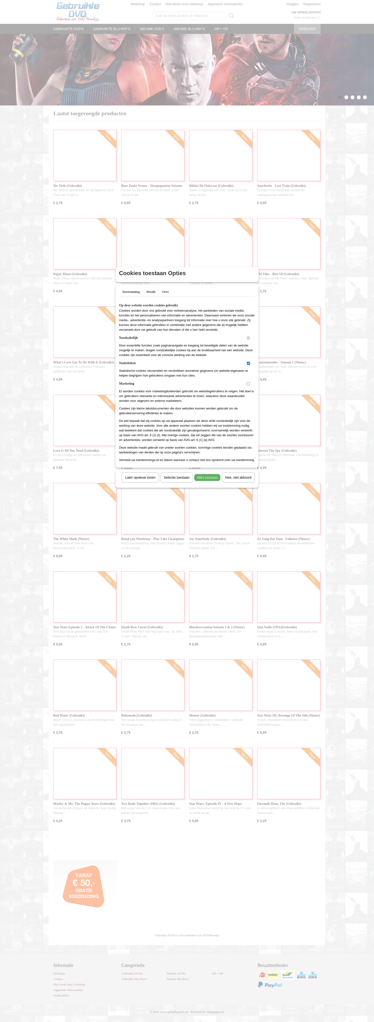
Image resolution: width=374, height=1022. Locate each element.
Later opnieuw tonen (140, 484)
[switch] (248, 344)
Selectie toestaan (176, 484)
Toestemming (131, 298)
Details (151, 298)
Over (165, 298)
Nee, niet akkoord (238, 484)
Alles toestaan (207, 484)
